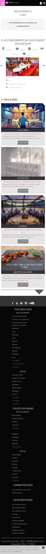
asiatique (15, 437)
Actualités (22, 178)
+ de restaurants (18, 364)
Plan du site (16, 517)
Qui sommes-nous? (19, 504)
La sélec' (23, 226)
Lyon (13, 331)
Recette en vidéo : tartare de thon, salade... (22, 275)
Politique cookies (18, 530)
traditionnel (16, 471)
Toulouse (15, 354)
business (15, 461)
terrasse (15, 425)
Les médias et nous (19, 511)
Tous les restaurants (19, 316)
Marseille (15, 335)
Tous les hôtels (17, 375)
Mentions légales (18, 520)
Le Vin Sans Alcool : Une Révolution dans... (23, 133)
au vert (14, 474)
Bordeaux (15, 328)
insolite (14, 422)
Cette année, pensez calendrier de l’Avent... (23, 181)
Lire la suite (23, 142)
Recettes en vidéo (23, 272)
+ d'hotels (15, 401)
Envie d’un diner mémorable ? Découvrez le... (23, 231)
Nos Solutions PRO (18, 508)
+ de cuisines (16, 447)
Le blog (14, 514)
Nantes (14, 344)
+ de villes (15, 360)
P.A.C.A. (14, 394)
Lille (13, 338)
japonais (15, 443)
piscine (14, 464)
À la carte (23, 130)
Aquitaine (15, 384)
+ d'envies (15, 428)
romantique (16, 415)
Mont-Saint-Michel (18, 378)
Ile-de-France (16, 381)
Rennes (14, 341)
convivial (15, 477)
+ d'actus (15, 367)
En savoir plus (16, 552)
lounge (14, 467)
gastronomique (17, 418)
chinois (14, 440)
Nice (13, 357)
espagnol (15, 434)
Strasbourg (16, 347)
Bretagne (15, 391)
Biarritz (14, 351)
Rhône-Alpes (16, 388)
